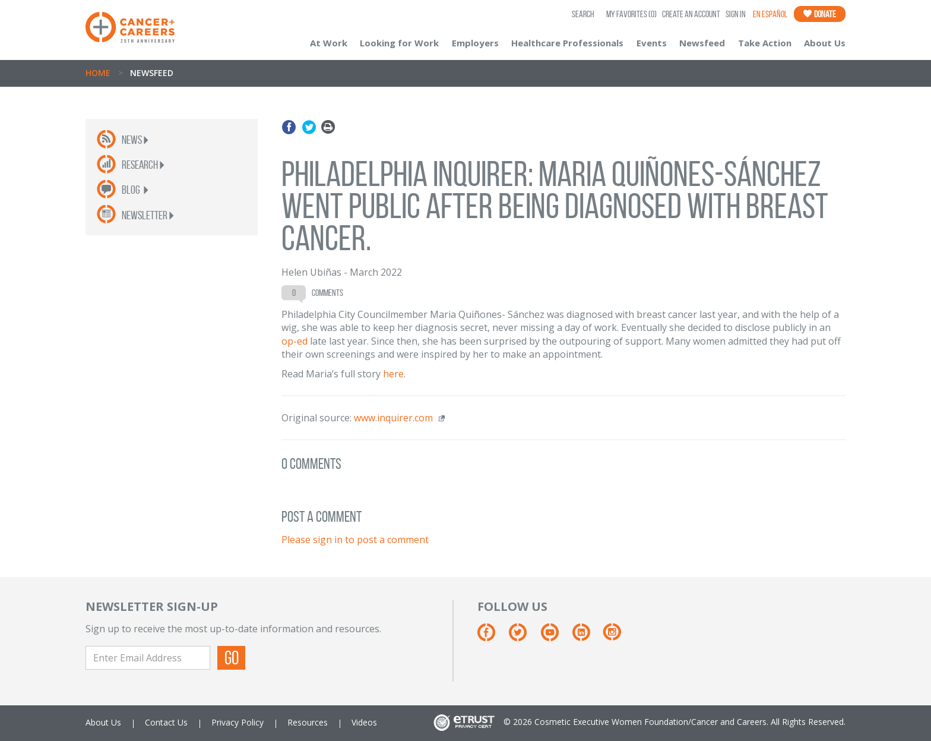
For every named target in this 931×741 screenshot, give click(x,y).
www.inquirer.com (393, 417)
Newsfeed (702, 43)
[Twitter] (523, 637)
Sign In (736, 14)
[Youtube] (555, 637)
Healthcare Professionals (567, 43)
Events (651, 43)
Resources (307, 722)
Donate (819, 14)
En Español (770, 14)
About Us (825, 43)
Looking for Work (399, 43)
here (393, 373)
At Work (328, 43)
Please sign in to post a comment (355, 539)
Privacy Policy (237, 722)
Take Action (764, 43)
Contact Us (166, 722)
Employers (475, 43)
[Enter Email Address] (148, 658)
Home (98, 72)
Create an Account (691, 14)
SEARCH (583, 14)
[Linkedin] (586, 637)
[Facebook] (491, 637)
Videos (364, 722)
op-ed (294, 341)
